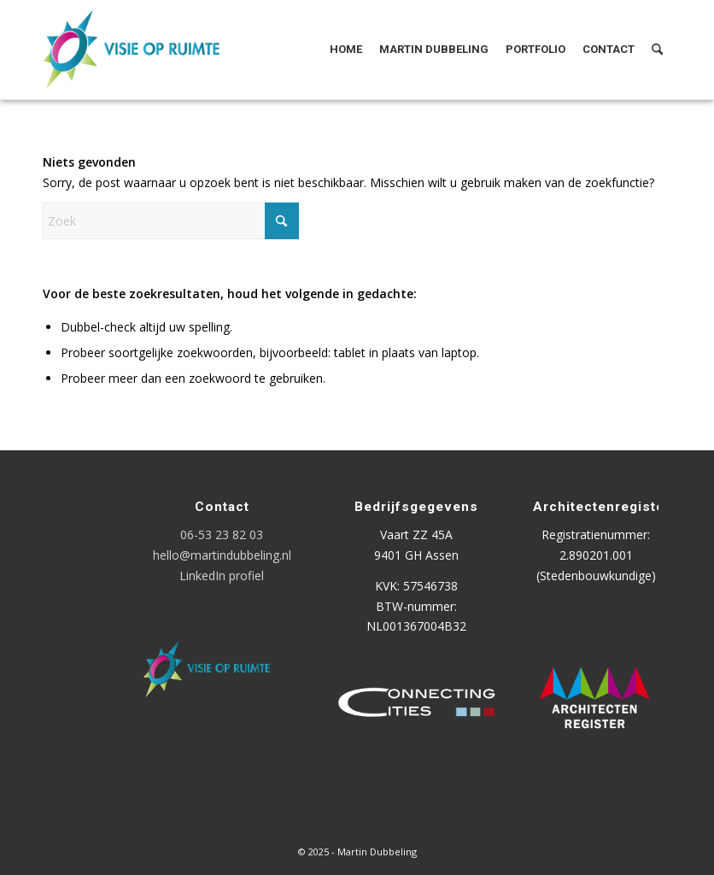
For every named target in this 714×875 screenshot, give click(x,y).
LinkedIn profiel (221, 575)
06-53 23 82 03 (221, 534)
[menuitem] (346, 49)
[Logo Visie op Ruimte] (152, 49)
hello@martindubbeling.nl (222, 555)
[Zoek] (657, 49)
